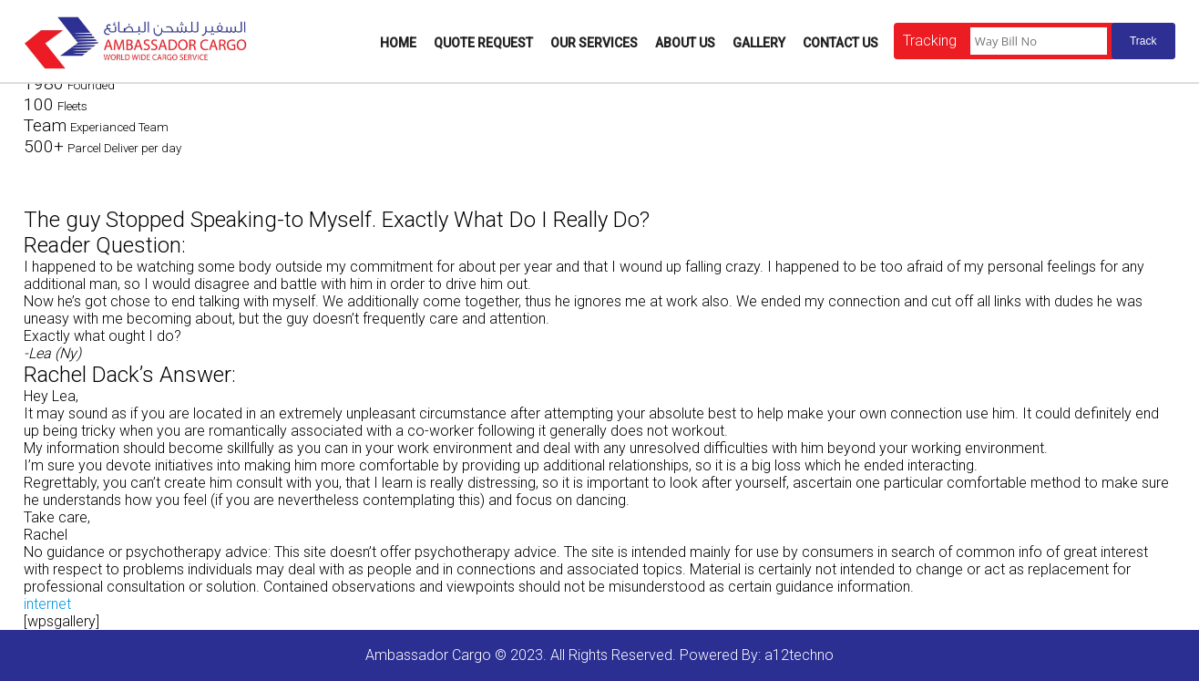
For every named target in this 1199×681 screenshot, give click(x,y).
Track (1143, 41)
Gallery (759, 43)
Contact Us (840, 43)
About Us (685, 43)
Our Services (594, 43)
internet (47, 604)
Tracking (930, 40)
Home (398, 43)
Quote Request (483, 43)
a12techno (799, 655)
